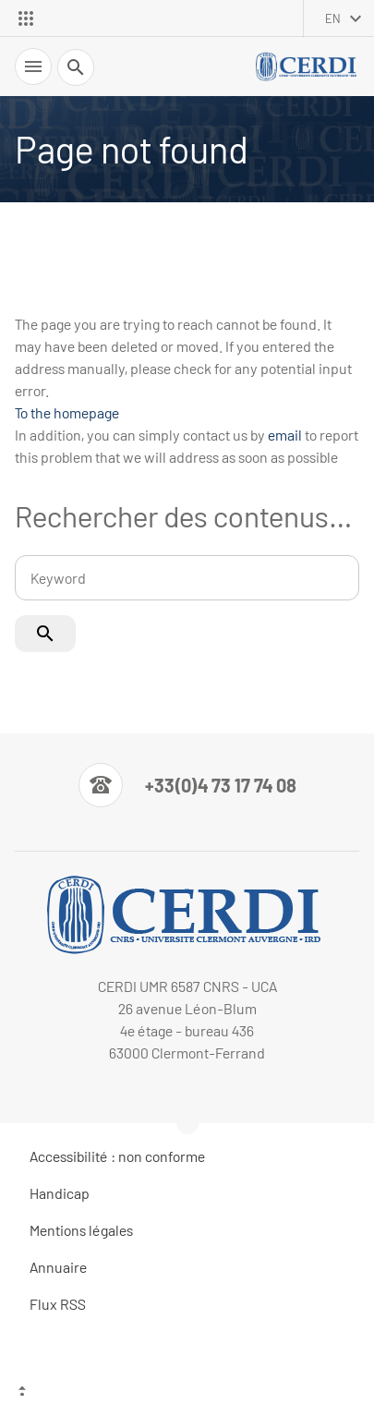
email (285, 434)
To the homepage (67, 412)
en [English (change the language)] (333, 18)
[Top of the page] (187, 1393)
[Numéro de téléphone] (187, 785)
